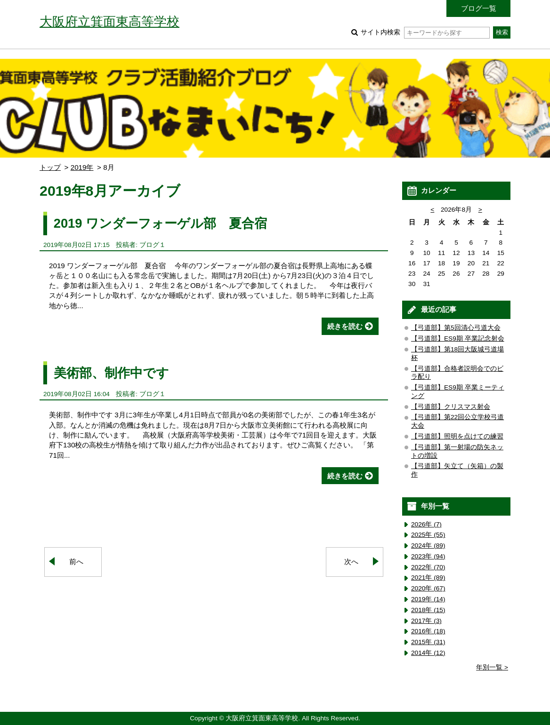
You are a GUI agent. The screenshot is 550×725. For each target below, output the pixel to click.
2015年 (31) (428, 641)
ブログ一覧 (478, 8)
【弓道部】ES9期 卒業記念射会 (457, 338)
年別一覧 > (492, 667)
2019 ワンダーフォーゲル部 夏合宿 (160, 223)
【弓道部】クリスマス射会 (450, 406)
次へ (351, 562)
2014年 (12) (428, 652)
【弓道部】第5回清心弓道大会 (456, 327)
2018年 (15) (428, 609)
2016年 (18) (428, 631)
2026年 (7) (426, 524)
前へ (76, 562)
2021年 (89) (428, 577)
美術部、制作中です (111, 373)
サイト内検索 (425, 32)
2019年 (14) (428, 599)
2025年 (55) (428, 534)
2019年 (82, 167)
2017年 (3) (426, 620)
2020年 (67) (428, 588)
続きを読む (345, 326)
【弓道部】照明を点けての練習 (457, 436)
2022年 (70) (428, 567)
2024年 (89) (428, 545)
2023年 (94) (428, 556)
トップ (50, 167)
